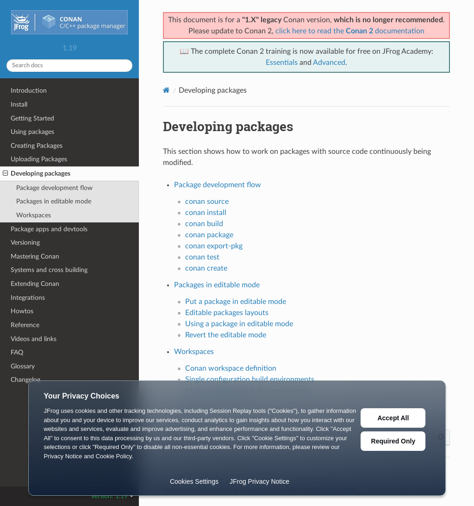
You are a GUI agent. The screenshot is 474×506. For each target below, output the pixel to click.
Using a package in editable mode (239, 324)
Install (19, 104)
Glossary (23, 366)
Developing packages (36, 174)
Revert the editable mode (225, 335)
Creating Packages (36, 145)
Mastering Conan (35, 256)
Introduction (29, 90)
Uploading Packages (39, 159)
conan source (207, 201)
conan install (205, 212)
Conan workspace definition (230, 368)
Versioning (25, 242)
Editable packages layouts (226, 312)
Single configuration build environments (249, 379)
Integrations (28, 297)
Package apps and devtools (49, 229)
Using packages (32, 131)
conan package (209, 235)
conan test (202, 257)
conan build (204, 224)
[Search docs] (69, 65)
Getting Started (32, 118)
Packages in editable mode (53, 201)
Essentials (282, 62)
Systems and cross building (49, 269)
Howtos (22, 311)
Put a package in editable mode (235, 301)
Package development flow (54, 187)
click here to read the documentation (349, 31)
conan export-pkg (214, 246)
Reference (25, 325)
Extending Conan (35, 283)
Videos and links (33, 338)
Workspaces (33, 215)
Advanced (329, 62)
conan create (206, 268)
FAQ (17, 352)
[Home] (166, 90)
